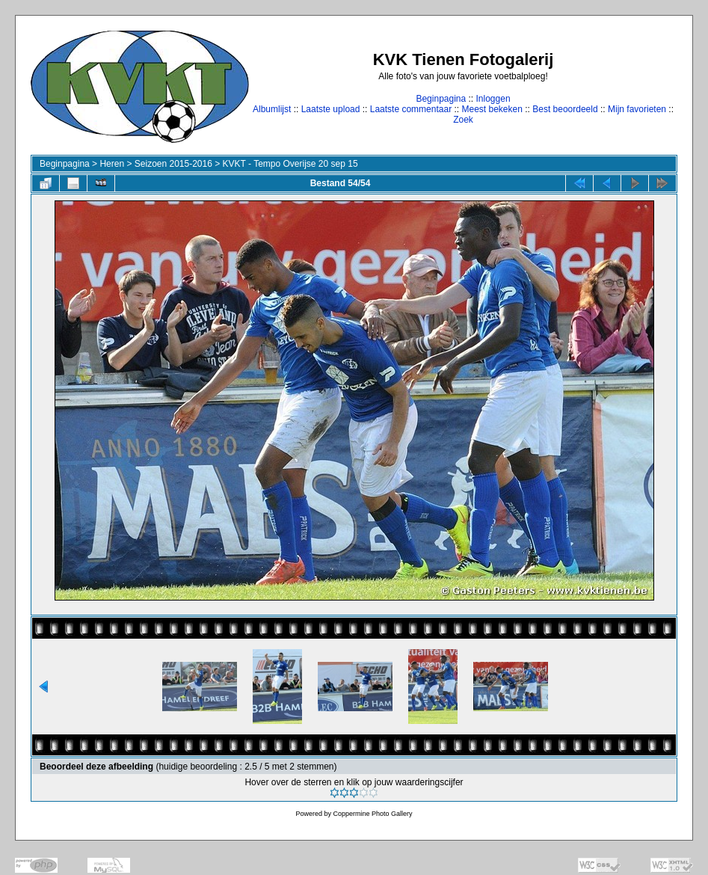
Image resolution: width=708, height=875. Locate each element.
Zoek (463, 119)
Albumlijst (272, 109)
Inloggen (493, 98)
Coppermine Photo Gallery (372, 813)
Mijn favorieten (637, 109)
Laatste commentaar (411, 109)
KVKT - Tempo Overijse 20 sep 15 (290, 164)
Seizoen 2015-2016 (173, 164)
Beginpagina (441, 98)
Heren (111, 164)
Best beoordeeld (564, 109)
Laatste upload (330, 109)
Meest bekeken (491, 109)
